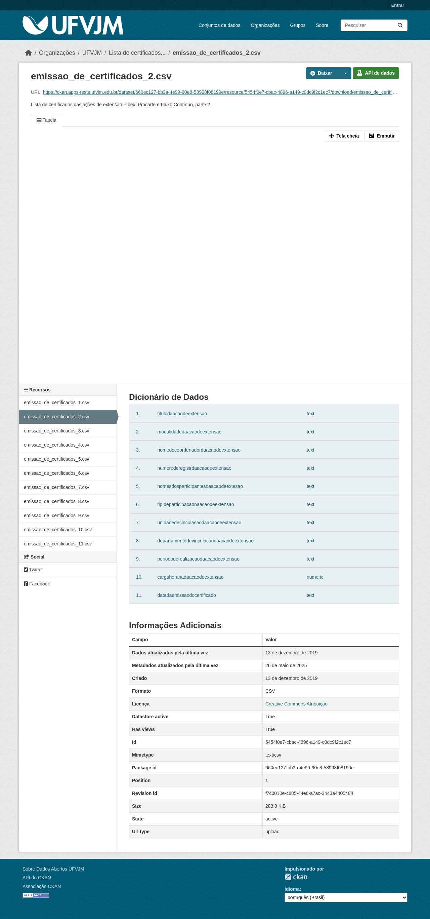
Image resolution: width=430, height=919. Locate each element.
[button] (344, 73)
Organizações (265, 25)
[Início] (28, 52)
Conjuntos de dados (220, 25)
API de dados (376, 73)
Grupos (298, 25)
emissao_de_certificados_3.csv (56, 430)
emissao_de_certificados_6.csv (56, 473)
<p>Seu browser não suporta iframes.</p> (215, 264)
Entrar (397, 5)
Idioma (292, 889)
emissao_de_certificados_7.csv (56, 487)
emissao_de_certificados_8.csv (56, 501)
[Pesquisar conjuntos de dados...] (374, 25)
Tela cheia (344, 136)
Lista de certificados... (137, 52)
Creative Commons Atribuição (296, 703)
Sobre (322, 25)
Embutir (382, 136)
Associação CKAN (42, 886)
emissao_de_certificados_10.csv (58, 529)
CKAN (296, 876)
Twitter (33, 569)
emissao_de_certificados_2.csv (217, 52)
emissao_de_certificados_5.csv (56, 459)
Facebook (37, 583)
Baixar (321, 73)
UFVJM (92, 52)
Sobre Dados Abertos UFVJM (53, 869)
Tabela (46, 120)
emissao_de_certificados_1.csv (56, 402)
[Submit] (400, 25)
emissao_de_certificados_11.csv (58, 543)
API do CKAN (37, 877)
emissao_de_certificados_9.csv (56, 515)
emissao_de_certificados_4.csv (56, 445)
